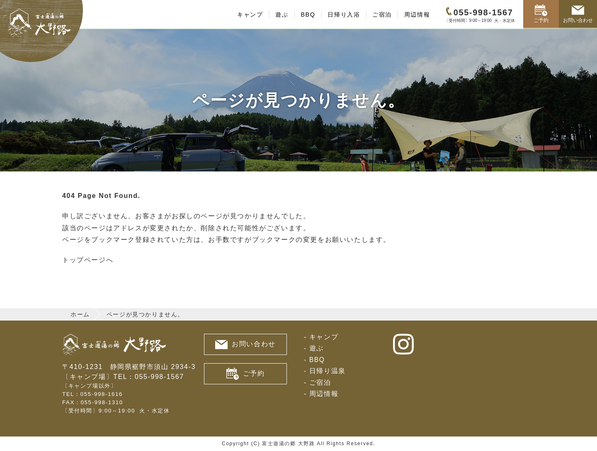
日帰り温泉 (327, 370)
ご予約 (541, 13)
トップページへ (87, 259)
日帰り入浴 (344, 14)
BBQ (308, 14)
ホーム (80, 314)
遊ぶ (281, 14)
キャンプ (250, 14)
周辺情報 (417, 14)
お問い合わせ (578, 13)
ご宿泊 (382, 14)
